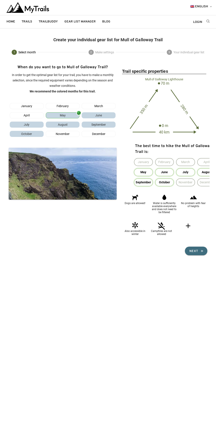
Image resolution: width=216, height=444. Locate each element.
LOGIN (197, 22)
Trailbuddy (48, 22)
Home (10, 22)
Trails (27, 22)
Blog (106, 22)
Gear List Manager (80, 22)
